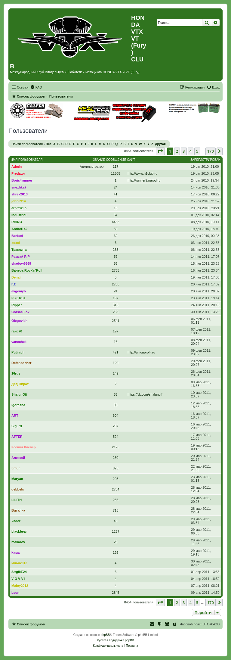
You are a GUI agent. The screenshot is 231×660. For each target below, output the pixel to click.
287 (115, 426)
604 (115, 415)
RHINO (16, 222)
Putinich (17, 352)
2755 (115, 270)
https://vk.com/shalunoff (145, 394)
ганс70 (16, 331)
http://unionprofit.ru (141, 352)
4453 (115, 222)
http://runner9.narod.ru (144, 180)
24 (115, 187)
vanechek (18, 342)
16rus (15, 373)
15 (115, 208)
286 (115, 500)
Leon (15, 592)
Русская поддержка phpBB (115, 640)
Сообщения (116, 159)
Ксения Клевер (23, 447)
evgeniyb (18, 291)
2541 (115, 320)
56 (115, 263)
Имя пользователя (27, 159)
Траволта (19, 249)
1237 (115, 531)
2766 (115, 284)
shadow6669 (21, 263)
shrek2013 (19, 194)
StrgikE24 (19, 572)
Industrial (18, 215)
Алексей (18, 457)
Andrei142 (19, 229)
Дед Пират (20, 384)
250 (115, 457)
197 (115, 298)
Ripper (16, 305)
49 (115, 521)
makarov (18, 542)
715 (115, 510)
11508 (115, 173)
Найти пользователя (27, 144)
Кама (15, 552)
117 (115, 166)
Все (48, 144)
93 (115, 405)
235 (115, 249)
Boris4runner (21, 180)
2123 (115, 447)
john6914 (18, 201)
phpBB (105, 635)
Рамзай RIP (20, 256)
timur (15, 468)
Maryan (17, 479)
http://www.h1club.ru (142, 173)
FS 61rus (18, 298)
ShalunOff (19, 394)
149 (115, 373)
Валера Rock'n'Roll (26, 270)
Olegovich (19, 320)
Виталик (18, 510)
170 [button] (210, 151)
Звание (99, 159)
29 (115, 542)
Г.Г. (13, 284)
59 (115, 229)
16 (115, 342)
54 (115, 215)
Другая (160, 144)
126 (115, 552)
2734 (115, 489)
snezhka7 (18, 187)
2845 (115, 592)
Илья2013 (19, 563)
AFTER (17, 436)
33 (115, 394)
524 (115, 436)
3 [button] (184, 151)
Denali (16, 277)
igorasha (18, 405)
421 (115, 352)
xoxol (15, 242)
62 (115, 236)
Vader (15, 521)
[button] (160, 151)
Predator (18, 173)
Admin (16, 166)
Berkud (17, 236)
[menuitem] (36, 87)
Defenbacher (21, 363)
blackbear (19, 531)
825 (115, 468)
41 (115, 194)
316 (115, 305)
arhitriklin (18, 208)
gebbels (17, 489)
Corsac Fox (20, 312)
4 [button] (190, 151)
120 (115, 363)
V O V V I (18, 579)
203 (115, 479)
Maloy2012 (19, 585)
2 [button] (177, 151)
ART (14, 415)
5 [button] (197, 151)
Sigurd (16, 426)
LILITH (16, 500)
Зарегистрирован (205, 159)
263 (115, 312)
